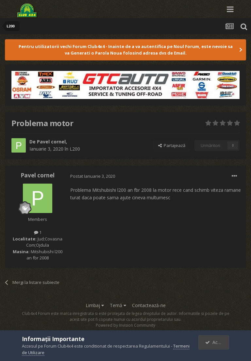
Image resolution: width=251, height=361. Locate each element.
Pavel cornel (51, 142)
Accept (216, 342)
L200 (75, 149)
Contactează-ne (149, 305)
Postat (92, 176)
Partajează (171, 145)
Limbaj (95, 305)
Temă (118, 305)
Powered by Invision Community (125, 325)
